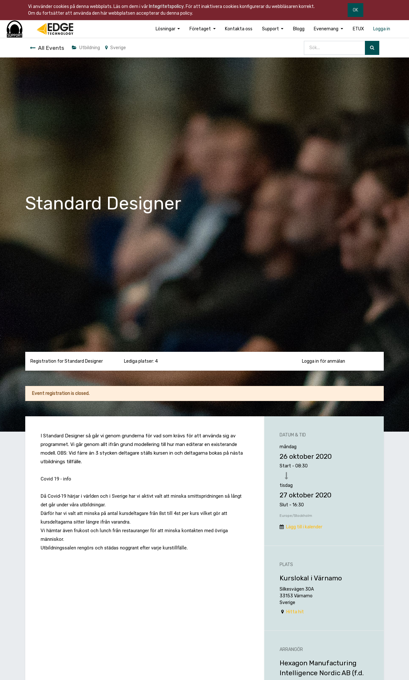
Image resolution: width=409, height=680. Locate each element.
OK (355, 10)
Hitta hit (295, 612)
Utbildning (86, 47)
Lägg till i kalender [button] (304, 527)
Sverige (115, 47)
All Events (47, 48)
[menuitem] (239, 28)
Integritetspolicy (166, 6)
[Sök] (372, 48)
